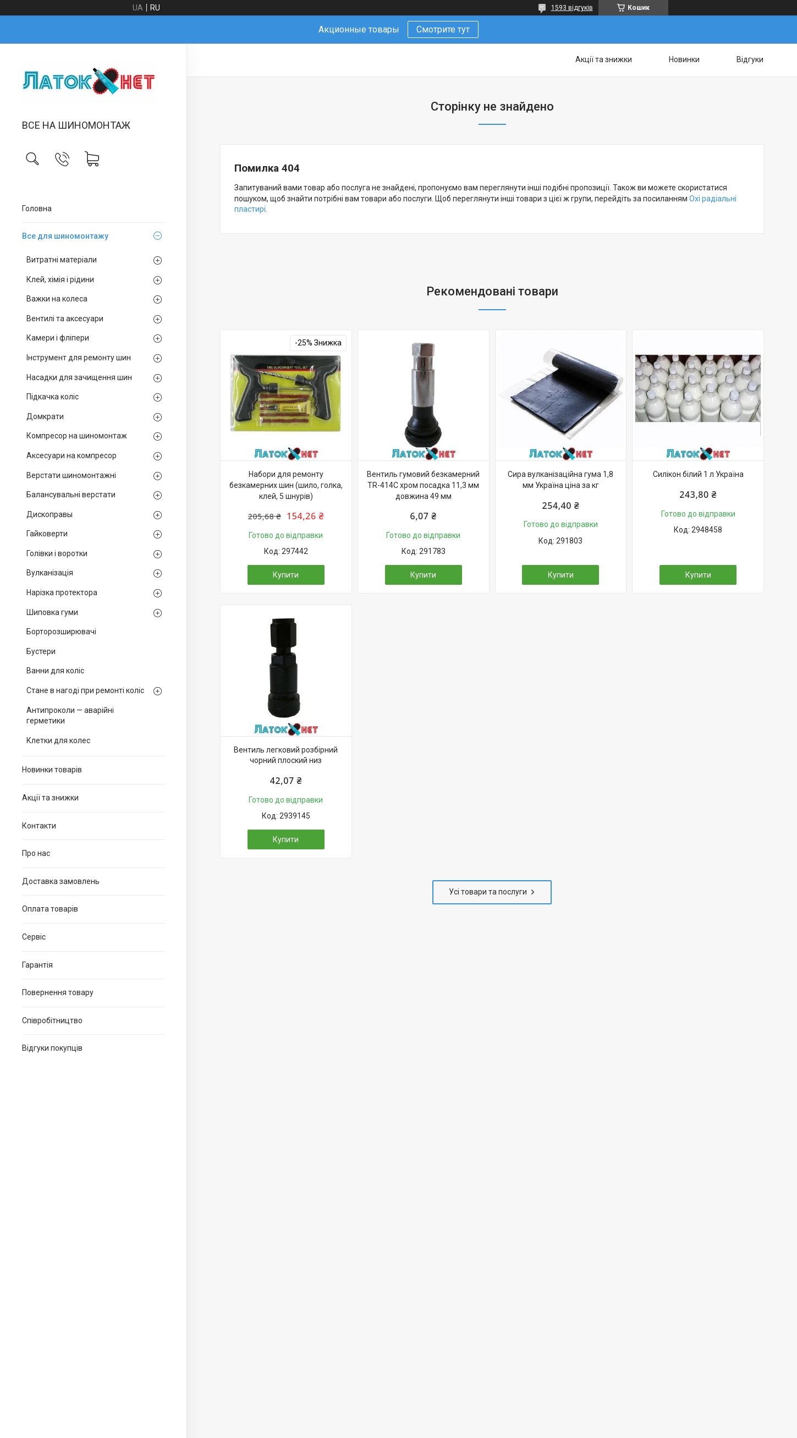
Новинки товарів (52, 769)
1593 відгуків (572, 8)
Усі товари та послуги (488, 891)
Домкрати (45, 416)
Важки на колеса (56, 298)
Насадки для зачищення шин (79, 377)
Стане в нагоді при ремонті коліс (85, 690)
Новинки (684, 59)
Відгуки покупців (52, 1048)
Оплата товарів (50, 908)
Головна (37, 208)
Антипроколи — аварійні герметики (70, 716)
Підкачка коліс (52, 396)
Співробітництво (52, 1020)
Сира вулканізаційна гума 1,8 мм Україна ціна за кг (560, 480)
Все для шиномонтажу (65, 236)
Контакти (39, 825)
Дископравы (49, 514)
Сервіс (34, 936)
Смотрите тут (443, 29)
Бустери (41, 651)
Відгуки (749, 59)
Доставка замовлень (61, 881)
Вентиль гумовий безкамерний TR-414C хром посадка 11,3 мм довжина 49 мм (423, 485)
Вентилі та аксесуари (64, 318)
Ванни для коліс (55, 670)
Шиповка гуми (52, 612)
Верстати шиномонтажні (71, 475)
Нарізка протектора (61, 592)
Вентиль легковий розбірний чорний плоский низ (286, 755)
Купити (286, 574)
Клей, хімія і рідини (60, 279)
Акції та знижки (50, 797)
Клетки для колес (58, 740)
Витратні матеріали (61, 259)
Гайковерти (47, 533)
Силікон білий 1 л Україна (698, 474)
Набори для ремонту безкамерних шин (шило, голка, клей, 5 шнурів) (286, 485)
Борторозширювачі (61, 631)
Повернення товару (58, 992)
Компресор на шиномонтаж (76, 435)
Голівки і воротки (56, 553)
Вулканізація (49, 572)
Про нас (36, 853)
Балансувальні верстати (71, 494)
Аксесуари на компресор (71, 455)
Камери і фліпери (57, 337)
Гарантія (37, 965)
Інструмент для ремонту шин (78, 357)
